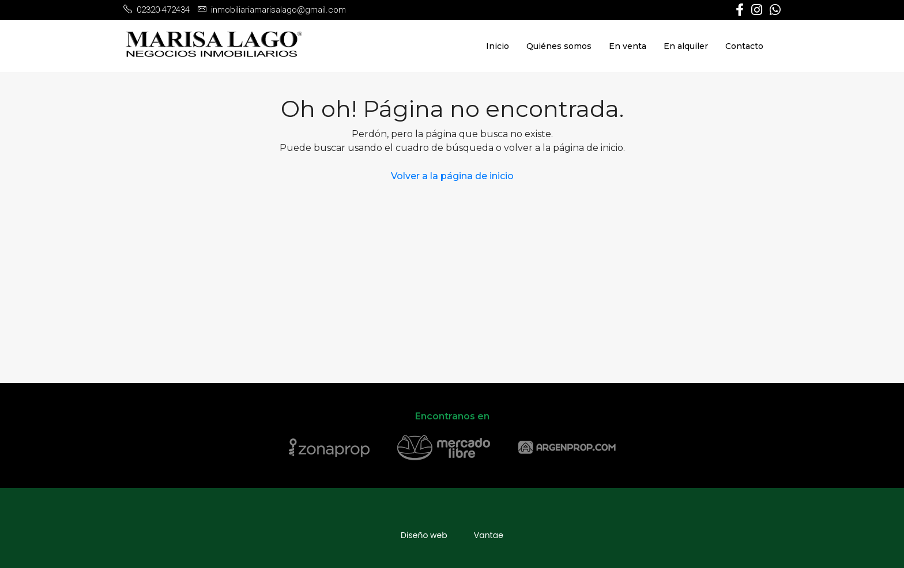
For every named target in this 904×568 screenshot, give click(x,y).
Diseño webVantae (452, 535)
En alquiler (686, 46)
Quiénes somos (559, 46)
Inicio (497, 46)
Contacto (744, 46)
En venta (627, 46)
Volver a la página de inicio (452, 176)
